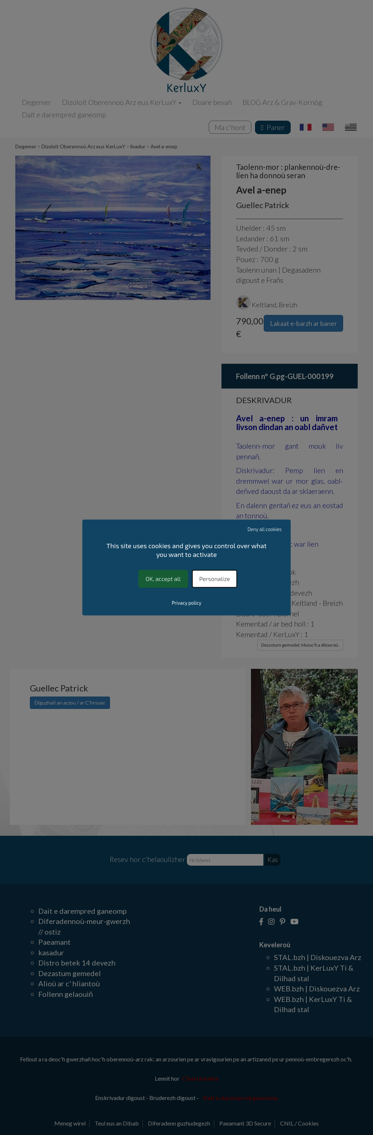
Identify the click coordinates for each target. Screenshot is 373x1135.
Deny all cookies (265, 529)
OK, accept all (163, 578)
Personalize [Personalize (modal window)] (214, 578)
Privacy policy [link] (186, 603)
